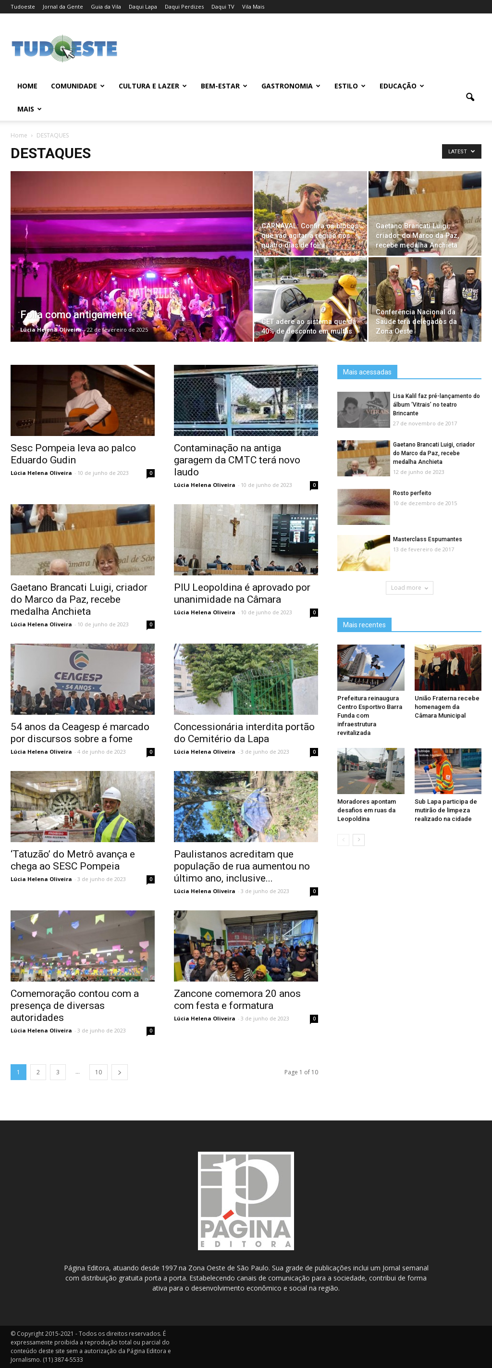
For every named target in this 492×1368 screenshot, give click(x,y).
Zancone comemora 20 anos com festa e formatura (237, 999)
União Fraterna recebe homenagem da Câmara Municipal (447, 707)
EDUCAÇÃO (402, 85)
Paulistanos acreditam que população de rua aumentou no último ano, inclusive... (242, 866)
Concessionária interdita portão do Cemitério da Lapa (244, 733)
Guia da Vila (106, 6)
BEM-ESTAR (224, 85)
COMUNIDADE (78, 85)
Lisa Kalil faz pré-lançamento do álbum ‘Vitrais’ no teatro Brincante (436, 405)
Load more (409, 588)
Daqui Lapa (143, 6)
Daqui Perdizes (184, 6)
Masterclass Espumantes (427, 539)
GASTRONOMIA (290, 85)
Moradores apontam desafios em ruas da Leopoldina (366, 810)
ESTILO (350, 85)
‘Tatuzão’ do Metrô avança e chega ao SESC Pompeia (73, 860)
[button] (469, 97)
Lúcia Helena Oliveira (51, 329)
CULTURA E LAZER (153, 85)
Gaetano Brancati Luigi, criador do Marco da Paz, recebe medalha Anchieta (79, 599)
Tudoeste (23, 6)
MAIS (29, 108)
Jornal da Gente (63, 6)
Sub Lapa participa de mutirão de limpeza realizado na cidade (446, 810)
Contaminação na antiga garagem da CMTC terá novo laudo (237, 460)
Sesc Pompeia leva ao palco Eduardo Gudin (73, 454)
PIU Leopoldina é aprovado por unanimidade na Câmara (242, 593)
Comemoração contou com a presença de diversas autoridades (75, 1005)
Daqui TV (222, 6)
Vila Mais (253, 6)
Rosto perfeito (412, 493)
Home (27, 85)
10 (98, 1072)
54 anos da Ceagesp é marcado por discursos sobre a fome (80, 733)
